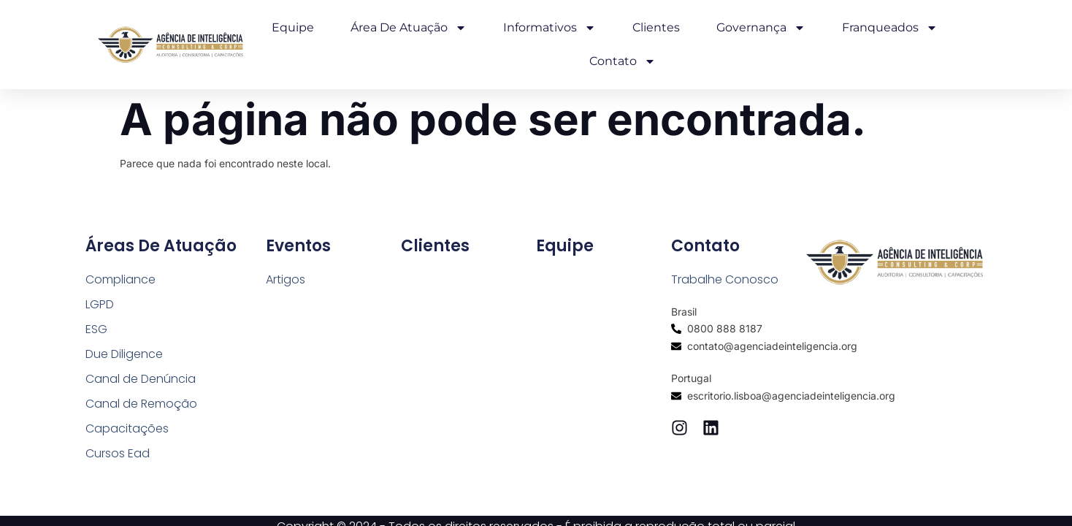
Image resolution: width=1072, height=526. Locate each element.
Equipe (293, 27)
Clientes (656, 27)
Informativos (549, 28)
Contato (622, 61)
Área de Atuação (409, 28)
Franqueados (890, 28)
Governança (760, 28)
